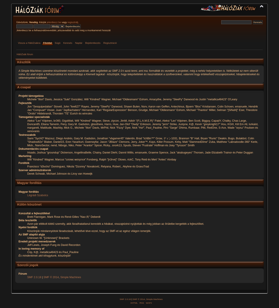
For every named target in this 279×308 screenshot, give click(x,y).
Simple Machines (70, 277)
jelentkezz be (54, 22)
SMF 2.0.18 (34, 277)
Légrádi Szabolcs (37, 195)
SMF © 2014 (51, 277)
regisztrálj (73, 22)
